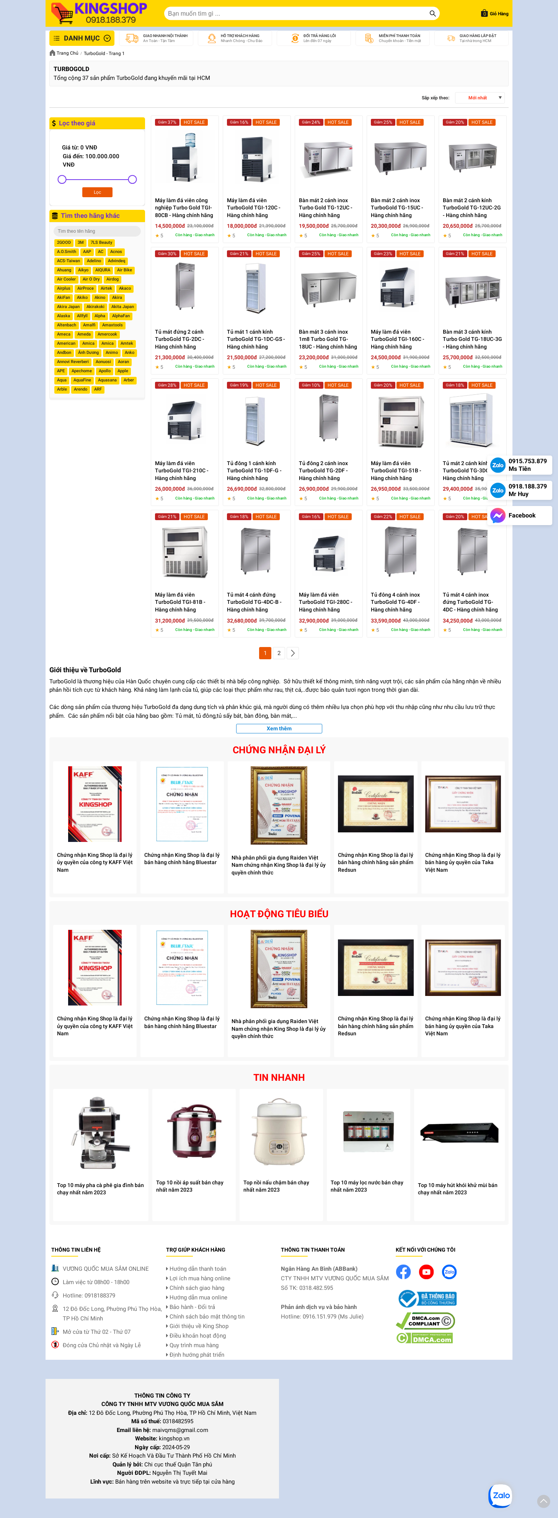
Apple (122, 370)
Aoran (123, 361)
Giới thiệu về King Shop (197, 1326)
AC (100, 251)
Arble (62, 389)
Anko (129, 352)
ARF (98, 389)
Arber (129, 380)
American (66, 343)
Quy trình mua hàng (192, 1345)
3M (81, 242)
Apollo (105, 370)
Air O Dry (91, 279)
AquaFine (82, 380)
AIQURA (102, 270)
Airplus (63, 288)
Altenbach (66, 325)
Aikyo (83, 270)
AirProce (85, 288)
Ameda (84, 334)
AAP (87, 251)
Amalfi (89, 325)
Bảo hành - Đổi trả (190, 1307)
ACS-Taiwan (68, 260)
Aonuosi (103, 361)
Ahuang (64, 270)
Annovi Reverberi (73, 361)
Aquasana (107, 380)
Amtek (127, 343)
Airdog (112, 279)
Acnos (116, 251)
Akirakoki (95, 306)
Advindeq (116, 260)
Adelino (94, 260)
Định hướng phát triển (195, 1354)
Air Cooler (66, 279)
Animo (112, 352)
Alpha (100, 315)
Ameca (63, 334)
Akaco (125, 288)
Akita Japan (122, 306)
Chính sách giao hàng (195, 1287)
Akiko (82, 297)
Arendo (80, 389)
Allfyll (82, 315)
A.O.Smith (66, 251)
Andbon (64, 352)
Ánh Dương (88, 352)
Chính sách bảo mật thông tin (205, 1316)
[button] (543, 1503)
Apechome (82, 370)
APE (61, 370)
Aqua (62, 380)
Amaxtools (112, 325)
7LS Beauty (101, 242)
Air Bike (124, 270)
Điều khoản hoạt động (196, 1335)
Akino (100, 297)
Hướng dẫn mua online (196, 1297)
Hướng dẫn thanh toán (196, 1268)
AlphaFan (121, 315)
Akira (117, 297)
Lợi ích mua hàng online (198, 1278)
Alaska (63, 315)
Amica (88, 343)
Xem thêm (279, 728)
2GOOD (64, 242)
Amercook (107, 334)
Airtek (106, 288)
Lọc (97, 192)
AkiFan (63, 297)
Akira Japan (68, 306)
